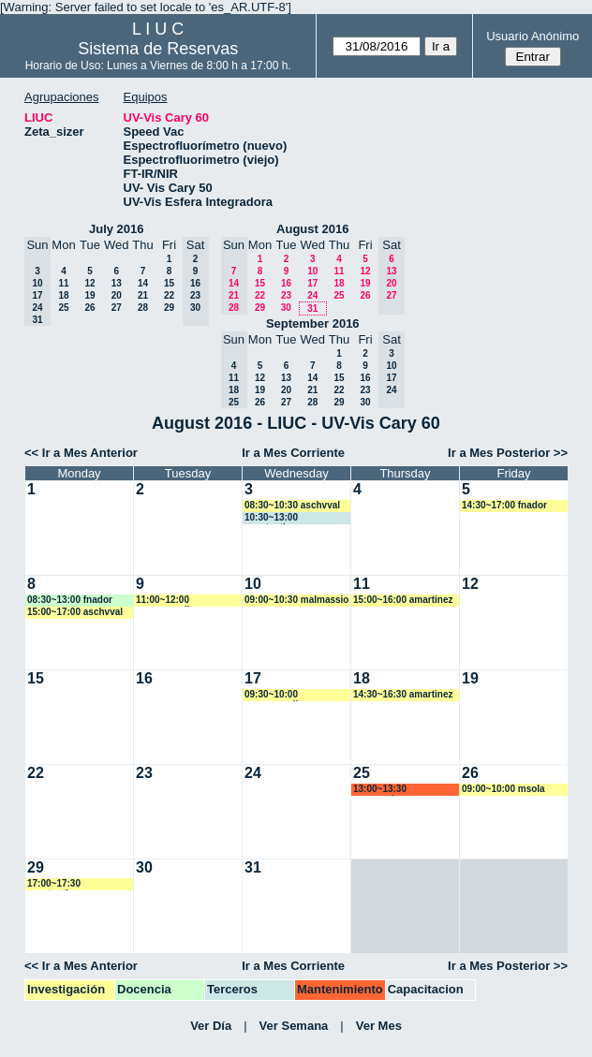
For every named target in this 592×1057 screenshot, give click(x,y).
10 (312, 271)
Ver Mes (379, 1026)
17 (312, 283)
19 (89, 295)
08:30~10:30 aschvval (292, 505)
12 (89, 283)
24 (312, 295)
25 (63, 307)
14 (143, 283)
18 (63, 295)
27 (116, 307)
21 (143, 295)
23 (286, 295)
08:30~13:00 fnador (69, 600)
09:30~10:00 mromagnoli (271, 695)
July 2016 (116, 229)
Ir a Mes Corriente (293, 453)
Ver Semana (294, 1026)
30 (286, 307)
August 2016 (312, 229)
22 (169, 295)
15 (169, 283)
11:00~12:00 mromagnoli (162, 601)
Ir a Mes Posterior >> (508, 453)
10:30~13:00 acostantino (271, 518)
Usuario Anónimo (532, 36)
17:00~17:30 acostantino (54, 884)
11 (63, 283)
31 (312, 308)
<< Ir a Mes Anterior (81, 453)
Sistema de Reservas (158, 48)
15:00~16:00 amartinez (402, 600)
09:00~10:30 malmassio (296, 600)
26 (89, 307)
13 (116, 283)
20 (116, 295)
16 (286, 283)
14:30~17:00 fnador (504, 505)
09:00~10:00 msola (503, 789)
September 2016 (313, 323)
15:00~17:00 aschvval (75, 612)
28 (143, 307)
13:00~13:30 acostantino (380, 790)
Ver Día (210, 1026)
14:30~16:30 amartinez (402, 694)
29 (169, 307)
